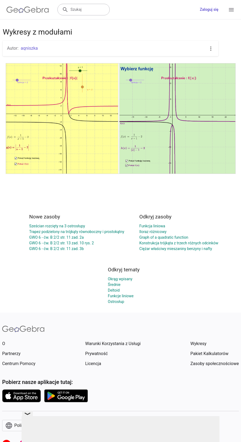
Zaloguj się (209, 9)
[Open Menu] (231, 9)
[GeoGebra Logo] (27, 9)
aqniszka (29, 48)
